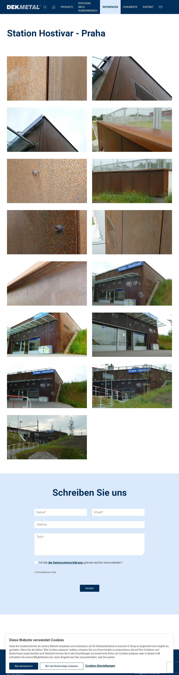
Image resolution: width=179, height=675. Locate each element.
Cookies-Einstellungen (100, 665)
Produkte (67, 7)
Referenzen (110, 7)
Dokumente (130, 7)
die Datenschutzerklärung (65, 562)
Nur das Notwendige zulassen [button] (61, 666)
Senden (89, 588)
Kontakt (148, 7)
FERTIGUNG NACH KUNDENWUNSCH (87, 7)
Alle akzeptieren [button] (24, 666)
